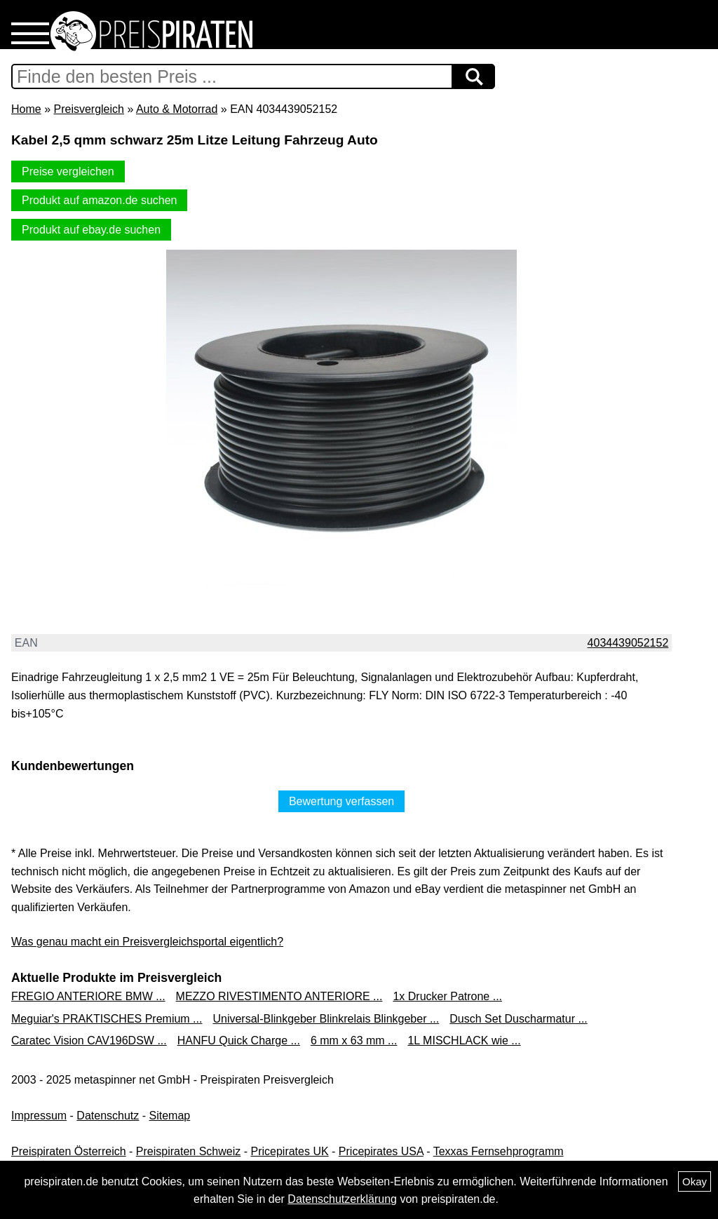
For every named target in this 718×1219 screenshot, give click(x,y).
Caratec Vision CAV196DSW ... (89, 1040)
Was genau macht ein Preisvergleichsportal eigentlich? (147, 942)
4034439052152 (628, 643)
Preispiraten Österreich (68, 1151)
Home (26, 109)
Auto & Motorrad (177, 109)
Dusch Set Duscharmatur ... (518, 1019)
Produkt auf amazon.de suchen (99, 200)
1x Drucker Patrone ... (447, 996)
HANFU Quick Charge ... (238, 1040)
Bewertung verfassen (341, 801)
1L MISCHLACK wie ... (463, 1040)
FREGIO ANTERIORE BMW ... (88, 996)
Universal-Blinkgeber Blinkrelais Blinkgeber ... (325, 1019)
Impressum (39, 1116)
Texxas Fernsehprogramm (498, 1151)
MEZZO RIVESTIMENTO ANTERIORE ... (279, 996)
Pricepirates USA (381, 1151)
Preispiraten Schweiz (188, 1151)
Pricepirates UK (289, 1151)
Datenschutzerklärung (342, 1199)
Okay (694, 1181)
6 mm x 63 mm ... (354, 1040)
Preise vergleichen (68, 171)
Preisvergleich (88, 109)
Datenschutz (107, 1116)
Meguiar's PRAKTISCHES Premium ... (106, 1019)
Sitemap (170, 1116)
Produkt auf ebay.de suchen (91, 230)
